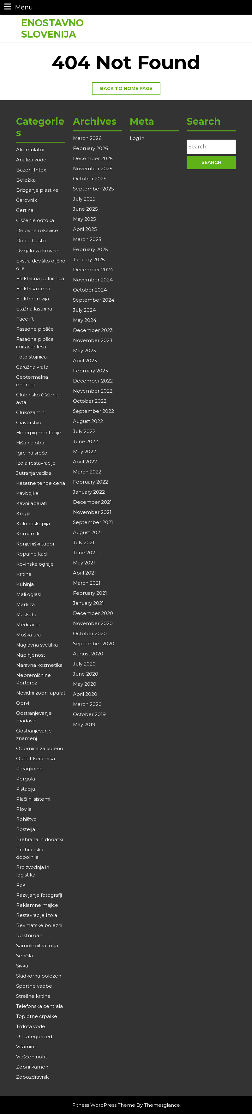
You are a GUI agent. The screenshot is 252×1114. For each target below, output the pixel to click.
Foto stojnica (31, 357)
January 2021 (88, 603)
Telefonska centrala (39, 1006)
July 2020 (84, 664)
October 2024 (90, 290)
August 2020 (88, 654)
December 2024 (93, 270)
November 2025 (92, 169)
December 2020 (93, 613)
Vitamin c (27, 1047)
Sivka (22, 966)
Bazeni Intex (31, 170)
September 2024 (93, 300)
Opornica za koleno (39, 748)
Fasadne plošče (35, 329)
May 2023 (84, 350)
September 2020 (93, 644)
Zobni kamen (32, 1067)
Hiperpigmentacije (38, 433)
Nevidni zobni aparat (40, 693)
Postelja (25, 829)
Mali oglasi (28, 594)
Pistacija (25, 789)
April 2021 (84, 573)
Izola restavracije (36, 463)
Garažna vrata (32, 367)
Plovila (24, 809)
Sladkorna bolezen (38, 976)
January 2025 (89, 259)
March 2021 (86, 583)
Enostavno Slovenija (52, 25)
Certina (24, 210)
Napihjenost (30, 655)
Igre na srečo (31, 453)
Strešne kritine (33, 996)
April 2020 (85, 694)
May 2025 (84, 219)
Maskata (26, 614)
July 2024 (84, 310)
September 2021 (93, 522)
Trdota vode (30, 1026)
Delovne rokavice (37, 230)
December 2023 (93, 330)
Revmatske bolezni (39, 925)
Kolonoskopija (33, 524)
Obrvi (22, 703)
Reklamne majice (37, 905)
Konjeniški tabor (35, 544)
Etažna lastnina (34, 309)
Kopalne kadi (32, 554)
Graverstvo (28, 422)
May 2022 (84, 452)
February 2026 (90, 148)
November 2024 (93, 280)
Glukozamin (30, 412)
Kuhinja (25, 584)
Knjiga (23, 513)
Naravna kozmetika (39, 665)
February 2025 (90, 249)
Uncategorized (34, 1036)
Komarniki (28, 534)
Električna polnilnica (40, 278)
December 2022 (93, 381)
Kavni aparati (31, 503)
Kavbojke (27, 493)
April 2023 (85, 361)
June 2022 (85, 441)
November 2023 (92, 340)
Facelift (25, 319)
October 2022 (89, 401)
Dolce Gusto (31, 241)
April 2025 (85, 229)
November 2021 (92, 512)
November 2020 (93, 623)
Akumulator (30, 150)
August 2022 (88, 421)
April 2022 (85, 462)
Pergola (25, 779)
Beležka (26, 180)
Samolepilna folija (37, 945)
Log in (137, 138)
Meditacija (28, 625)
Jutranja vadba (33, 473)
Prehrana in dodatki (39, 839)
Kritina (23, 574)
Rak (20, 885)
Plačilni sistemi (33, 799)
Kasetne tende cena (40, 483)
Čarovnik (26, 200)
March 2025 (87, 239)
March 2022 (87, 472)
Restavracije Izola (36, 915)
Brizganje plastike (37, 190)
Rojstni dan (29, 935)
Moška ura (28, 635)
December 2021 (92, 502)
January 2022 (89, 492)
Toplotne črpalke (36, 1016)
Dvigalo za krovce (37, 251)
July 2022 (84, 431)
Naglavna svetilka (37, 645)
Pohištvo (26, 819)
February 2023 (90, 371)
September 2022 (93, 411)
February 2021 (90, 593)
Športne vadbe (34, 986)
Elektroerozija (32, 299)
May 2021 (84, 563)
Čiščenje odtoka (35, 220)
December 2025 (93, 158)
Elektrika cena (33, 289)
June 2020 (85, 674)
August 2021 (87, 532)
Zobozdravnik (32, 1077)
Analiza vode (31, 160)
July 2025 (84, 199)
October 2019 (89, 714)
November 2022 (92, 391)
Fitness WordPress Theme (103, 1105)
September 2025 (93, 189)
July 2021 (83, 542)
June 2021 (85, 553)
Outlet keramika (35, 759)
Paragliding (29, 769)
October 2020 (90, 633)
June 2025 (85, 209)
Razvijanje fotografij (39, 895)
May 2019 (84, 724)
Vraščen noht (31, 1057)
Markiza (25, 604)
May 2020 (84, 684)
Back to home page (130, 90)
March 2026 (87, 138)
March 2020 (87, 704)
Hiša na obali (31, 443)
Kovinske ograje (35, 564)
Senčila (24, 956)
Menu (18, 7)
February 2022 (90, 482)
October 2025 (89, 179)
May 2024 (84, 320)
